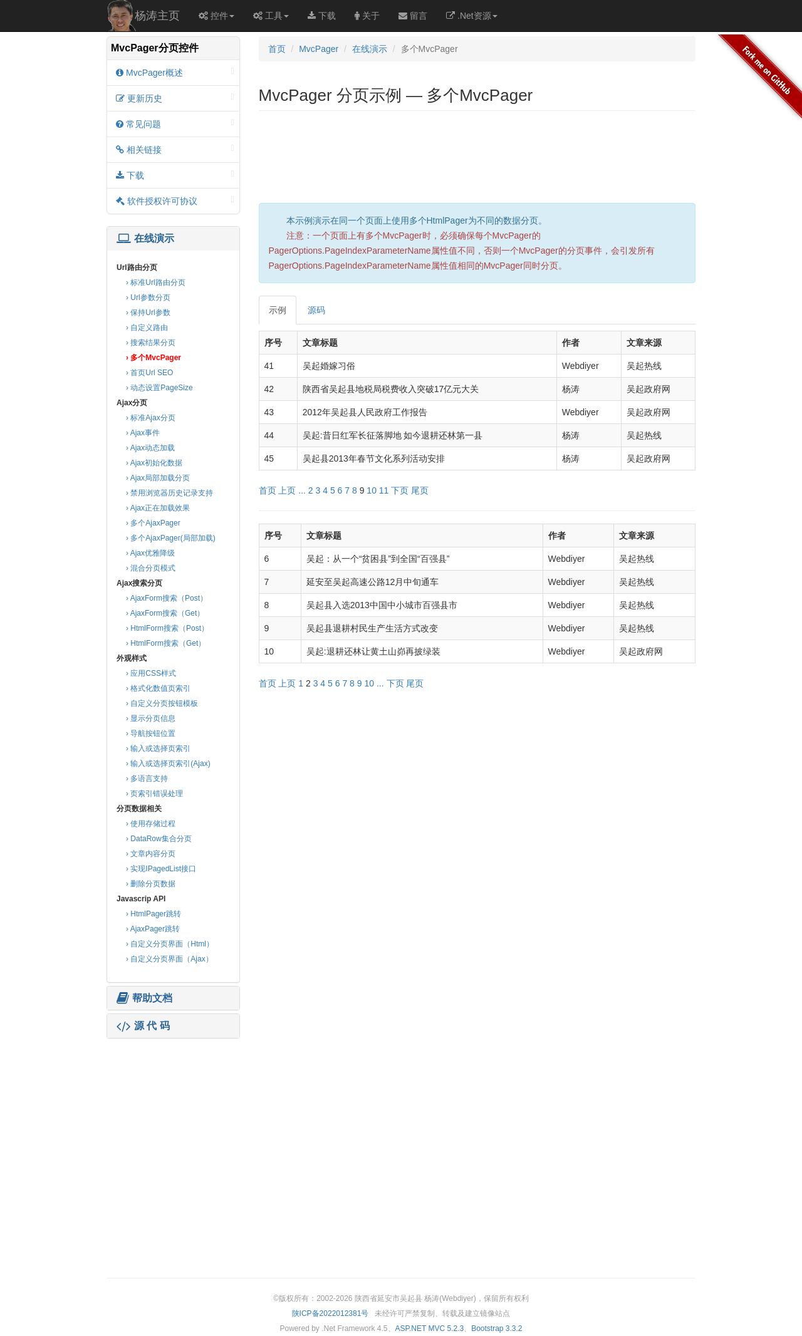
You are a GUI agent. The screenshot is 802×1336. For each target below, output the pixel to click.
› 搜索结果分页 (150, 342)
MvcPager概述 (175, 72)
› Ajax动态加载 (150, 447)
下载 (322, 16)
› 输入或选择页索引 (158, 748)
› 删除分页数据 (150, 883)
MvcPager (318, 49)
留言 (412, 16)
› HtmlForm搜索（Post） (167, 628)
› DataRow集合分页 (159, 838)
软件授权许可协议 (175, 200)
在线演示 (145, 238)
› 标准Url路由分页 (155, 282)
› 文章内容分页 (150, 853)
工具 (271, 16)
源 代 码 (143, 1026)
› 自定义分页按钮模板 (162, 703)
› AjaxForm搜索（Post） (166, 598)
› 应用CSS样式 (151, 673)
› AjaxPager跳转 (153, 928)
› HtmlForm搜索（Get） (166, 643)
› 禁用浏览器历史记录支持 (169, 493)
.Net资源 (471, 16)
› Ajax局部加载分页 (158, 478)
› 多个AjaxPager (153, 523)
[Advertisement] (173, 1120)
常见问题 (175, 123)
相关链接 (175, 149)
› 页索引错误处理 (154, 793)
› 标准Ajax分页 (150, 417)
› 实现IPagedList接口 (161, 868)
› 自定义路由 (147, 327)
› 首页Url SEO (149, 372)
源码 (316, 310)
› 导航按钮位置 (150, 733)
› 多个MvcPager (153, 357)
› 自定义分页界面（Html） (170, 944)
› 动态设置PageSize (159, 387)
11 (384, 490)
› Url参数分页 (148, 297)
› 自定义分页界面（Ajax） (169, 959)
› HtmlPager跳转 (153, 913)
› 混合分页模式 (150, 568)
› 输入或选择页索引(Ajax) (168, 763)
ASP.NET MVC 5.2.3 (429, 1328)
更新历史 (175, 98)
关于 (367, 16)
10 (372, 490)
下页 (400, 490)
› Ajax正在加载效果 (158, 508)
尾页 (420, 490)
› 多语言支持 (147, 778)
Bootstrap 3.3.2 (496, 1328)
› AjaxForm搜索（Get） (165, 613)
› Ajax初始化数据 (154, 462)
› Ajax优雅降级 (150, 553)
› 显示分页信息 (150, 718)
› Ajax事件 (143, 432)
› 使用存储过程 (150, 823)
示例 (277, 310)
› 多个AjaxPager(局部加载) (171, 538)
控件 (216, 16)
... (302, 490)
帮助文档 (144, 998)
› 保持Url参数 (148, 312)
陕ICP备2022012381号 (330, 1313)
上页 (287, 490)
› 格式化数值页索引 (158, 688)
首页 (277, 49)
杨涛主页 (157, 15)
